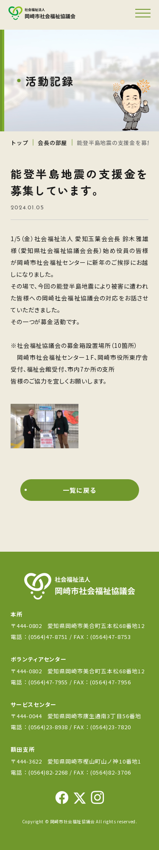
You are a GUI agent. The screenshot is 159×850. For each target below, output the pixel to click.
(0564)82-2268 (48, 772)
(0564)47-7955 (49, 682)
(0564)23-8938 (48, 727)
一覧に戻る (79, 490)
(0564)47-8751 (48, 637)
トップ (19, 143)
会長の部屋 (52, 143)
